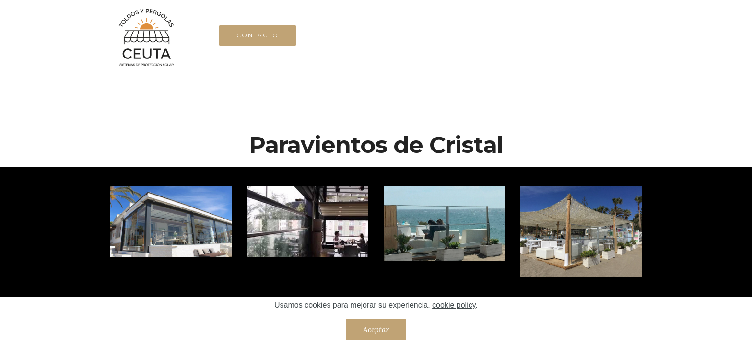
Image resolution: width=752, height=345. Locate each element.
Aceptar (376, 329)
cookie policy (453, 305)
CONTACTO (257, 35)
